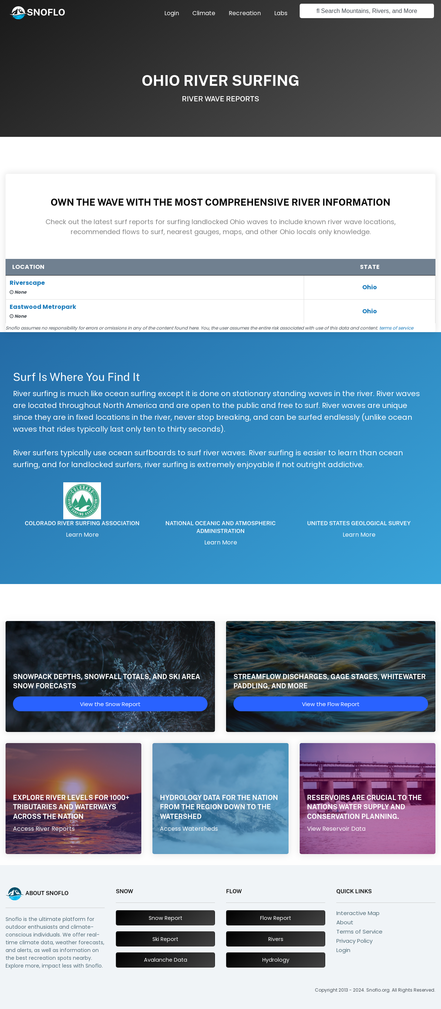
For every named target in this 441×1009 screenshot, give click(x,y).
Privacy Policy (354, 941)
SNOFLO (46, 12)
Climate (203, 13)
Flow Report (275, 918)
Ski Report (165, 939)
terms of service (396, 328)
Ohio (369, 287)
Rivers (275, 939)
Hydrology (275, 960)
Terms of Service (359, 931)
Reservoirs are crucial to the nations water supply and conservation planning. (364, 807)
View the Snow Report (110, 704)
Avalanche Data (165, 960)
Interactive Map (358, 913)
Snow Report (165, 918)
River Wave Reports (220, 99)
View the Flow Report (331, 704)
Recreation (245, 13)
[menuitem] (171, 13)
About (344, 922)
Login (171, 13)
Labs (280, 13)
